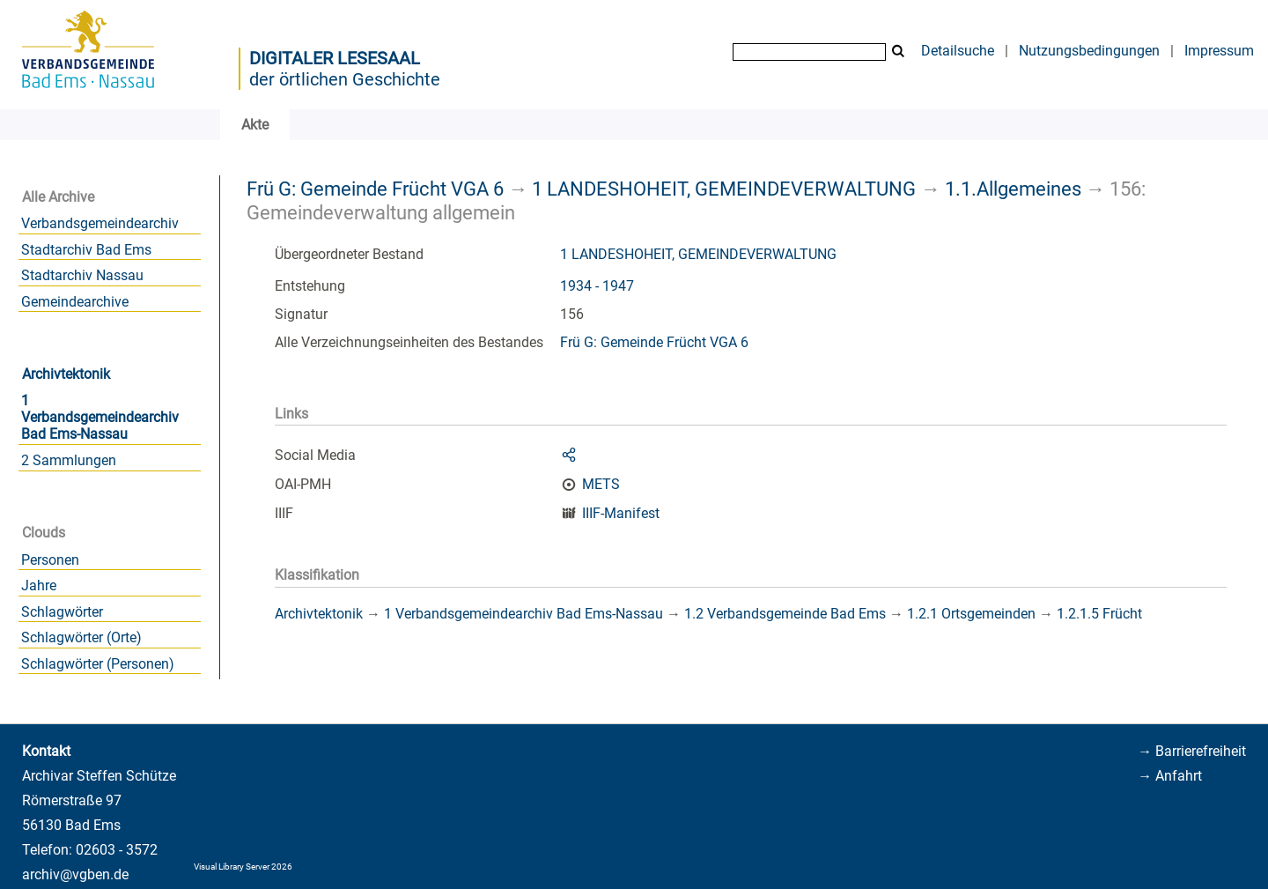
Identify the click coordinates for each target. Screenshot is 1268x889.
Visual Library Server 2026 (243, 866)
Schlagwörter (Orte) (81, 637)
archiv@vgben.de (75, 874)
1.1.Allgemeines (1013, 188)
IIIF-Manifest (621, 513)
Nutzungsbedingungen (1089, 50)
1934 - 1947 (597, 286)
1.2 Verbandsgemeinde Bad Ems (785, 613)
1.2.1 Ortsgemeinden (971, 613)
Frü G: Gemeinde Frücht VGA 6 (375, 188)
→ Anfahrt (1170, 775)
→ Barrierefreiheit (1192, 751)
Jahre (38, 585)
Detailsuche (957, 50)
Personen (50, 560)
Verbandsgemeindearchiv (100, 223)
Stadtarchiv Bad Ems (86, 249)
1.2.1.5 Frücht (1099, 613)
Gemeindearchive (75, 301)
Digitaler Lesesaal (334, 58)
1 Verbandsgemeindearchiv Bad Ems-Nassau (100, 417)
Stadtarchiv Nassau (82, 275)
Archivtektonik (66, 374)
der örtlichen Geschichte (344, 79)
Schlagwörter (62, 612)
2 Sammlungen (68, 460)
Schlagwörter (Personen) (97, 664)
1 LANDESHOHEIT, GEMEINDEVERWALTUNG (724, 188)
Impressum (1219, 50)
